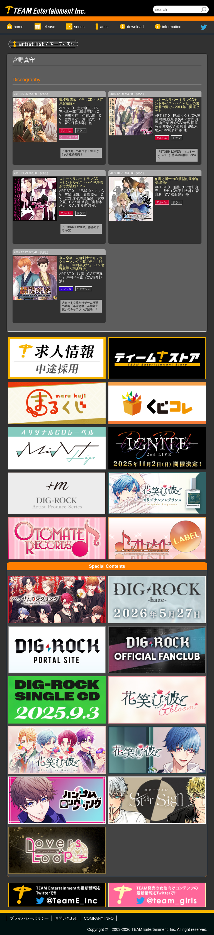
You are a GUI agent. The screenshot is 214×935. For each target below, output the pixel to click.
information (171, 27)
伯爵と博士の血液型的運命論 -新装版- (176, 180)
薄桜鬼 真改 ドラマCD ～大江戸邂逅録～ (81, 101)
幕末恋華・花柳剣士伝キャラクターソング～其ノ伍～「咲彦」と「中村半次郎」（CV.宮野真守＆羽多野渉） (81, 263)
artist (104, 27)
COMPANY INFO (99, 918)
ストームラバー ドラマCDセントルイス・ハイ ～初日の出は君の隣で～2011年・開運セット (177, 105)
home (18, 27)
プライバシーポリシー (29, 918)
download (135, 27)
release (48, 27)
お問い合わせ (66, 918)
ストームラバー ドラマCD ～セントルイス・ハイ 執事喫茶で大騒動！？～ (81, 182)
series (79, 27)
